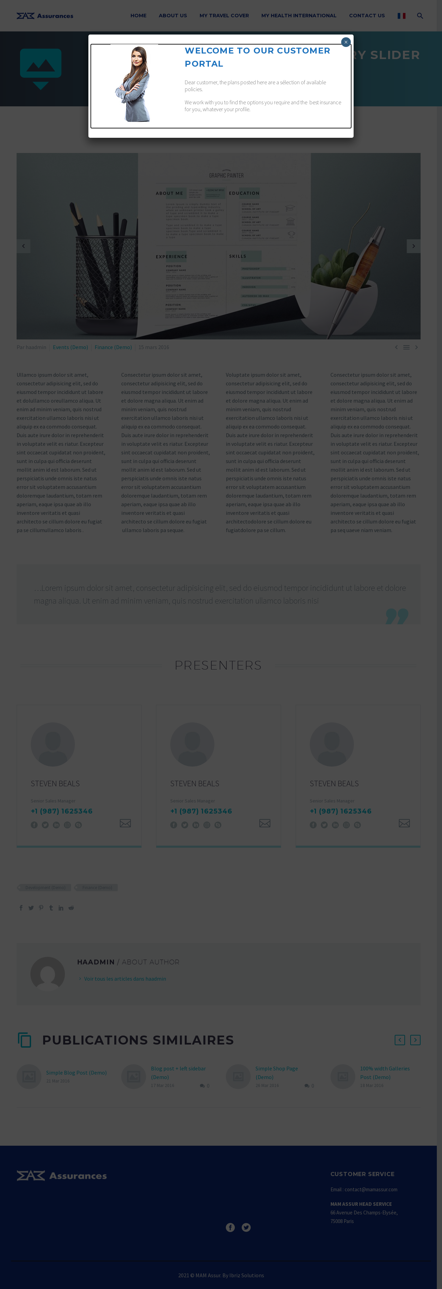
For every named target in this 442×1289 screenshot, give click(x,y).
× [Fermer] (346, 42)
